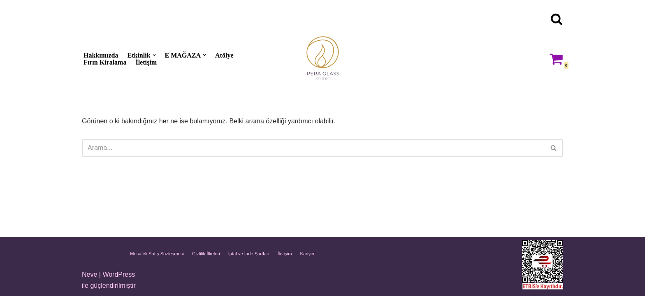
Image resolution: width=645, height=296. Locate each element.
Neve (89, 274)
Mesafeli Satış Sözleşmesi (157, 253)
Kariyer (307, 253)
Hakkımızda (101, 55)
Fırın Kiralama (105, 62)
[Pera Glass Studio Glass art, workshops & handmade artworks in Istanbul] (322, 59)
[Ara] (556, 19)
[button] (154, 55)
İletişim (146, 62)
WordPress (118, 274)
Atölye (224, 55)
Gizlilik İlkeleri (206, 253)
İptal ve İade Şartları (248, 253)
